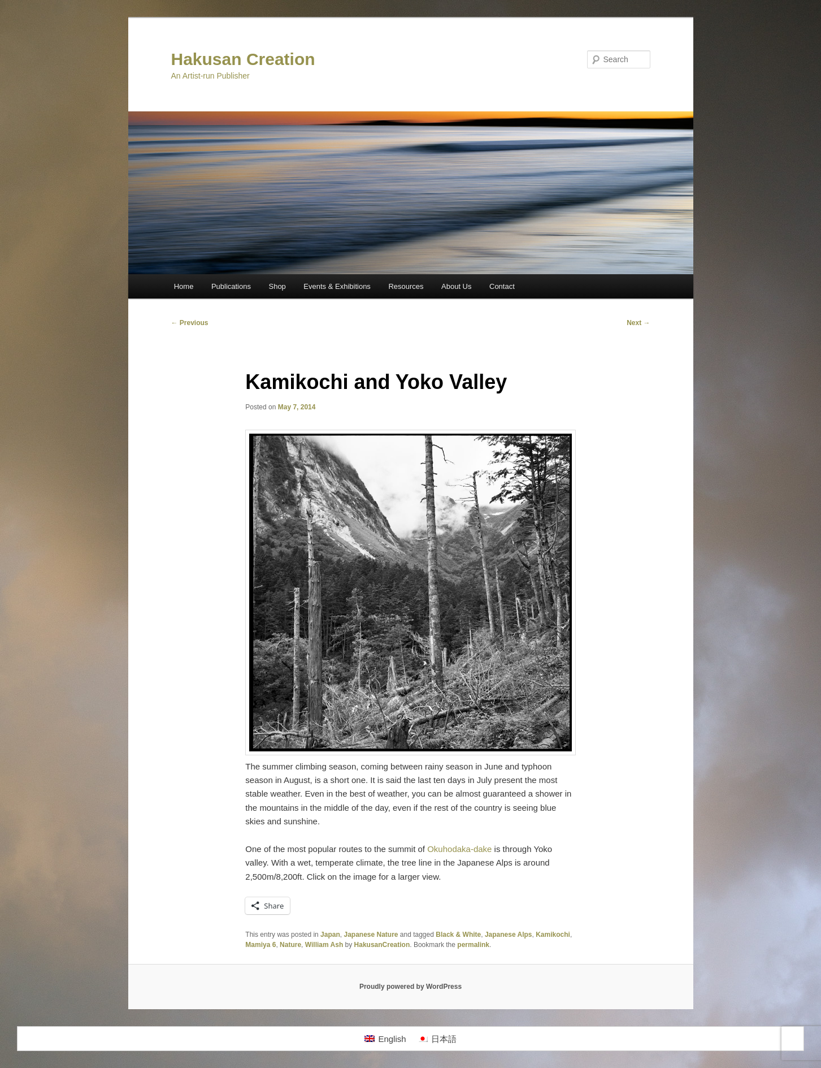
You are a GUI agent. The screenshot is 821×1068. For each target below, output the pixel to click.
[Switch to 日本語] (437, 1039)
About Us (456, 286)
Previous (189, 323)
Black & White (458, 935)
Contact (502, 286)
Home (184, 286)
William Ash (324, 945)
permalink (473, 945)
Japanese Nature (371, 935)
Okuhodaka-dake (459, 849)
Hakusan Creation (243, 59)
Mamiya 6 (260, 945)
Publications (231, 286)
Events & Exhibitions (337, 286)
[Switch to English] (385, 1039)
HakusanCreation (382, 945)
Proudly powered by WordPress (410, 987)
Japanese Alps (508, 935)
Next (638, 323)
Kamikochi (553, 935)
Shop (276, 286)
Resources (405, 286)
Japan (330, 935)
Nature (290, 945)
